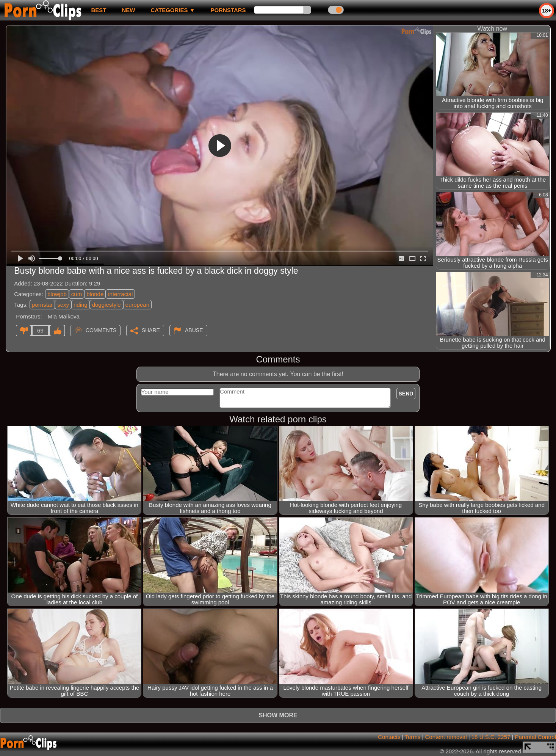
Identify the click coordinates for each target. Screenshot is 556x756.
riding (81, 304)
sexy (63, 304)
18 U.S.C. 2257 (491, 737)
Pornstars (228, 10)
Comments (101, 330)
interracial (120, 294)
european (137, 304)
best (98, 10)
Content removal (446, 737)
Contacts (389, 737)
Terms (412, 737)
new (128, 10)
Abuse (194, 330)
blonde (94, 294)
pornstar (42, 304)
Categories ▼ (172, 10)
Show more (277, 715)
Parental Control (535, 737)
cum (76, 294)
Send (406, 394)
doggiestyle (106, 304)
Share (151, 330)
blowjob (57, 294)
